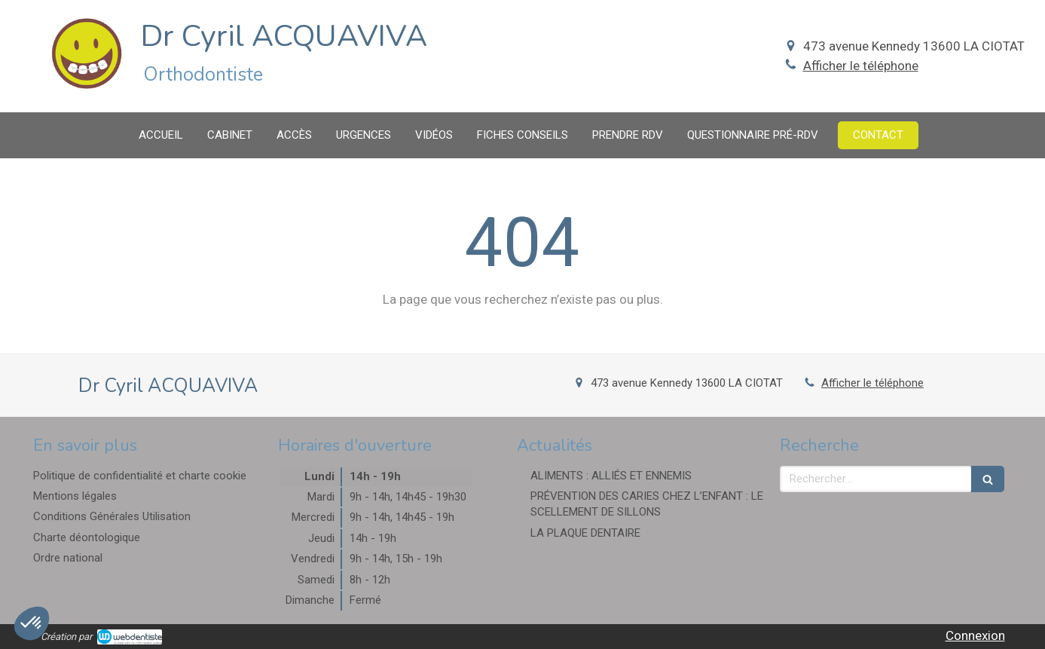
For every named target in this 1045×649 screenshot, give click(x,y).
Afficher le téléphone (860, 65)
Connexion (975, 635)
